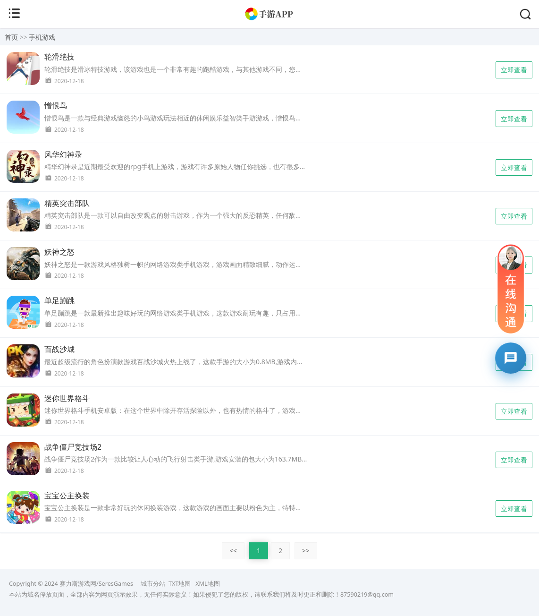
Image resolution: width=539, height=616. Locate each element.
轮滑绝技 (59, 57)
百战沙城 (59, 349)
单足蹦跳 (59, 301)
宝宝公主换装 (67, 496)
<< (233, 550)
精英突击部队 (67, 203)
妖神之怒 (59, 252)
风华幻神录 (63, 155)
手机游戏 (42, 37)
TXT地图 (179, 584)
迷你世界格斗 (67, 398)
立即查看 (514, 69)
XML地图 (207, 584)
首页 (11, 37)
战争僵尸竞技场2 (72, 447)
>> (306, 550)
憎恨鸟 (55, 106)
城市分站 (153, 584)
